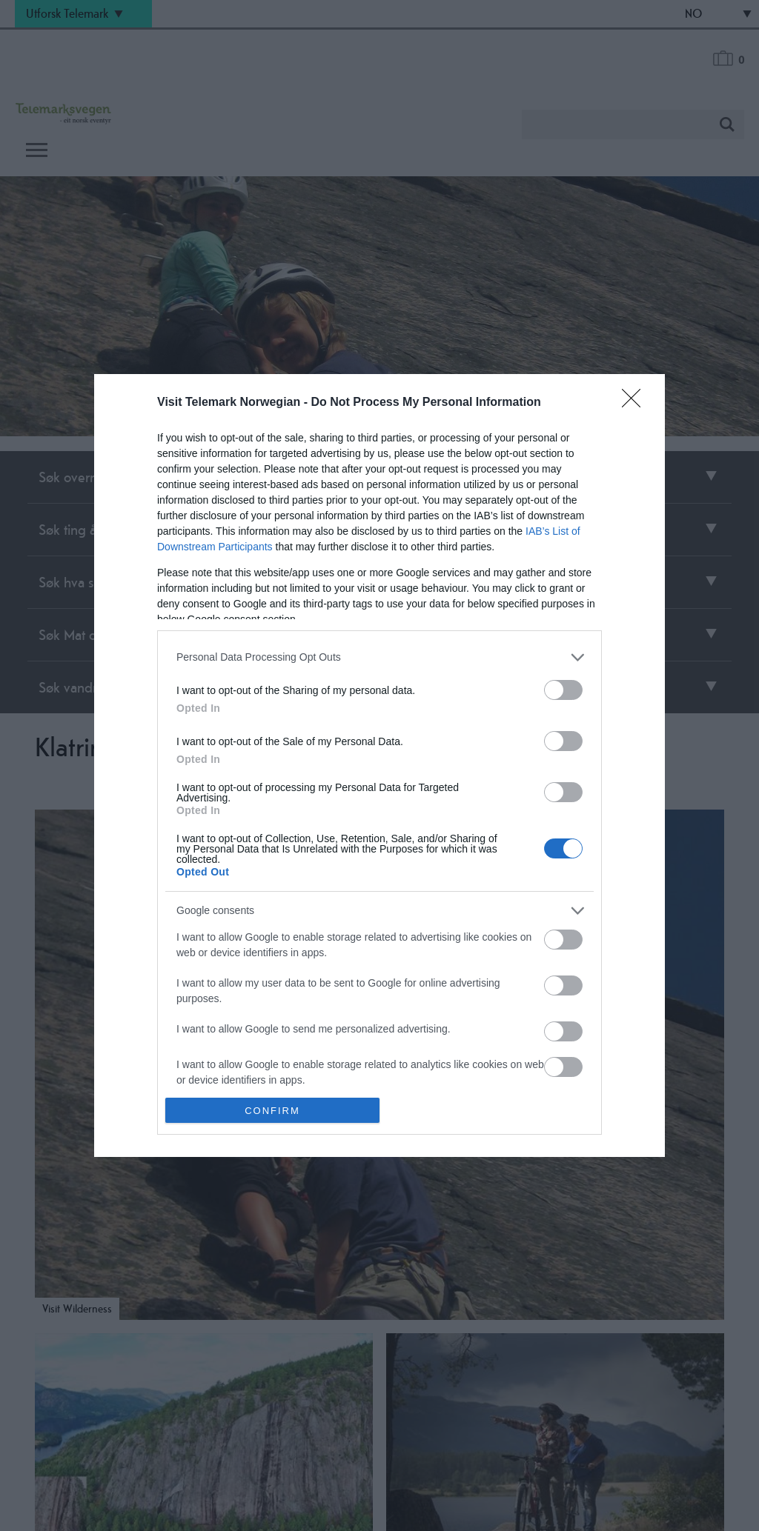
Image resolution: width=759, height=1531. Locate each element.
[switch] (563, 690)
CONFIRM (272, 1110)
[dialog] (379, 765)
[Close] (636, 403)
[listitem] (379, 657)
